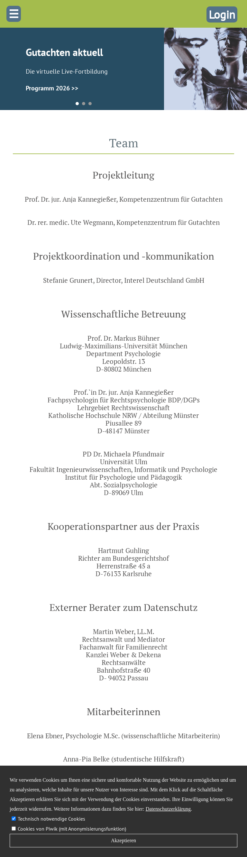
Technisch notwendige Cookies (51, 819)
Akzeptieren (123, 840)
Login (222, 14)
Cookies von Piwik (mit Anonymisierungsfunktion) (72, 828)
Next (154, 72)
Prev (13, 72)
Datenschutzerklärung (168, 809)
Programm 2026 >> (52, 88)
